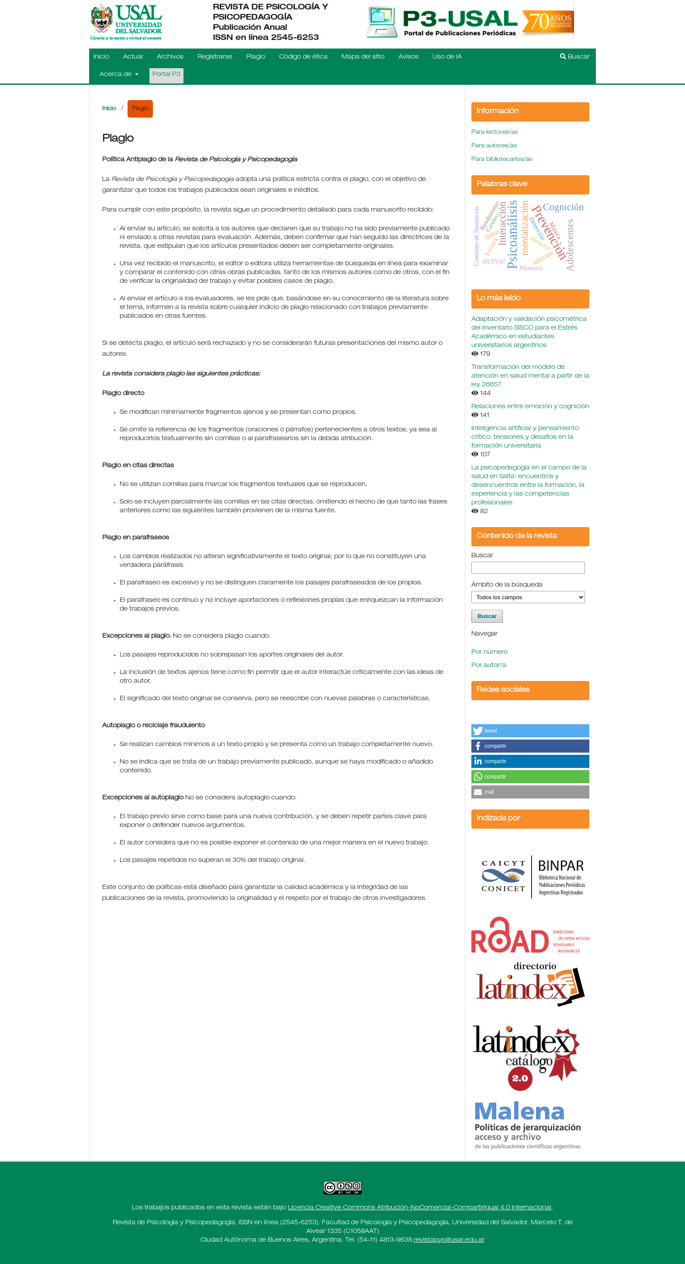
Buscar (575, 56)
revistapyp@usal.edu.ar (449, 1240)
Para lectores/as (494, 132)
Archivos (170, 57)
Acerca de (116, 75)
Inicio (101, 57)
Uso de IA (447, 57)
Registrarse (214, 57)
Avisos (408, 57)
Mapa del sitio (363, 57)
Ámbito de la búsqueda (507, 585)
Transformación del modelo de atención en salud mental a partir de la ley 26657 (530, 376)
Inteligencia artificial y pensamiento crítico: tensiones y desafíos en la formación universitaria (525, 437)
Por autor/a (488, 666)
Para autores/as (494, 146)
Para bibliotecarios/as (501, 160)
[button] (530, 730)
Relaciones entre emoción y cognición (530, 407)
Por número (489, 652)
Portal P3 (166, 75)
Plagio (255, 57)
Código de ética (303, 57)
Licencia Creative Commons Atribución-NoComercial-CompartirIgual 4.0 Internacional (419, 1208)
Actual (133, 57)
